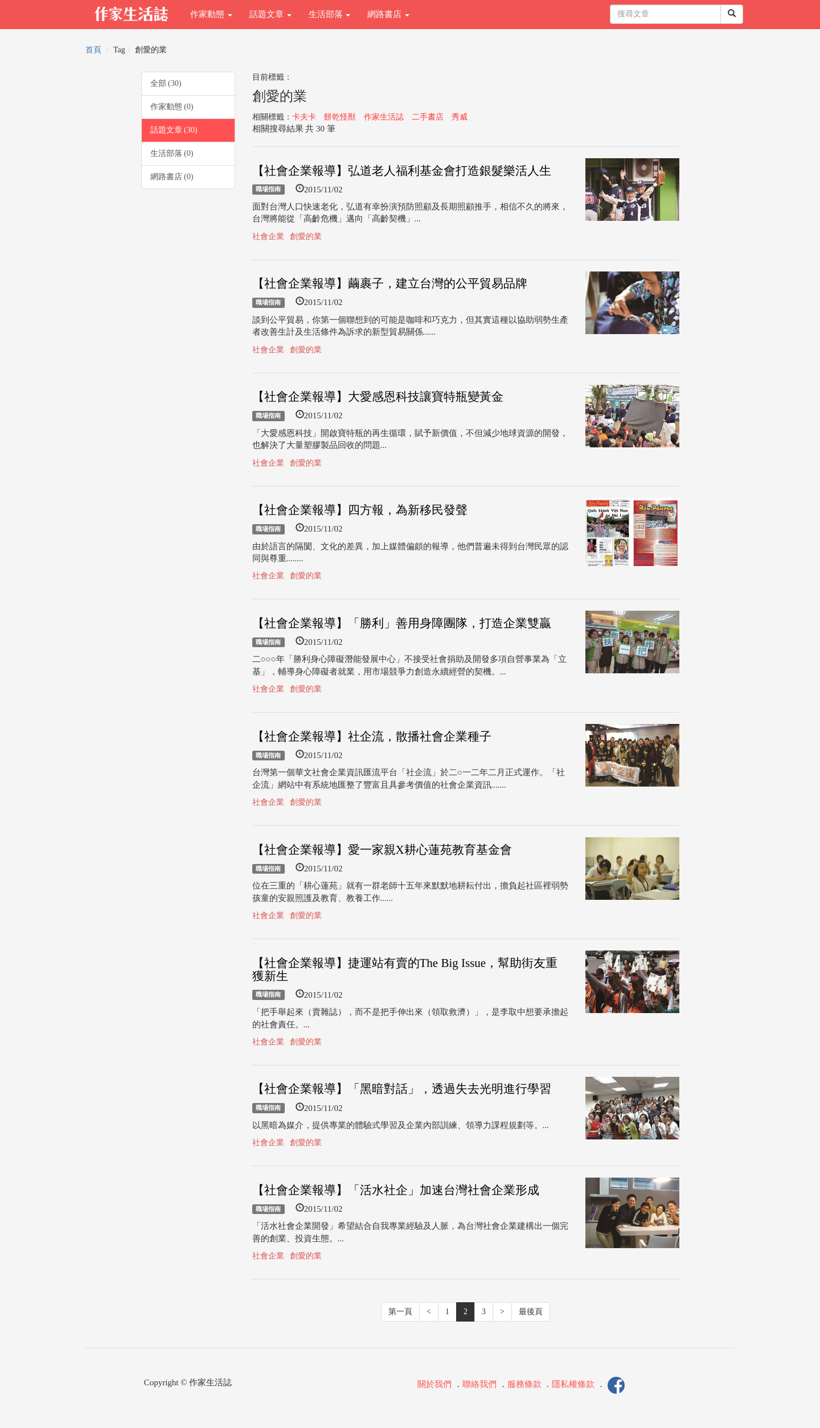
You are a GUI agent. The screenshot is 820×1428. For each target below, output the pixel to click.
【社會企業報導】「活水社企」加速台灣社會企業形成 (395, 1190)
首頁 (93, 50)
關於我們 (434, 1384)
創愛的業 (306, 236)
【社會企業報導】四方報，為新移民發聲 (360, 510)
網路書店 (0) (172, 176)
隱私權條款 (573, 1384)
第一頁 (400, 1311)
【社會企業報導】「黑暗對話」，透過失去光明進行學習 (401, 1089)
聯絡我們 (479, 1384)
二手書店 (428, 117)
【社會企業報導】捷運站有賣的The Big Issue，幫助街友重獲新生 (405, 969)
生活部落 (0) (172, 153)
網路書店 (388, 14)
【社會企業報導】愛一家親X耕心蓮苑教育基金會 (382, 850)
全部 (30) (166, 83)
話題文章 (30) (174, 130)
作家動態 (211, 14)
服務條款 (524, 1384)
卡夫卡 (304, 117)
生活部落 (330, 14)
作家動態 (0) (172, 106)
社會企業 (268, 236)
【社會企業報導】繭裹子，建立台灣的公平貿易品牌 (389, 283)
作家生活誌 (384, 117)
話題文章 (270, 14)
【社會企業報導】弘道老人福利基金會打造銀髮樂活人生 (401, 171)
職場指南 (268, 189)
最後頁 (531, 1311)
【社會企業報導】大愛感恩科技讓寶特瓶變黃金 (377, 397)
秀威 (460, 117)
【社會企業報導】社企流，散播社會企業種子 (371, 736)
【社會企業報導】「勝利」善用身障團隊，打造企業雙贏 (401, 623)
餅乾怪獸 (340, 117)
